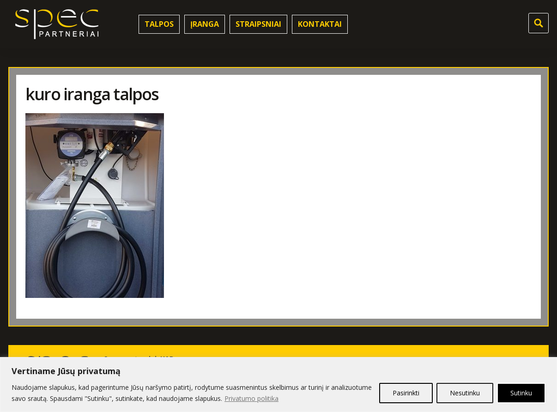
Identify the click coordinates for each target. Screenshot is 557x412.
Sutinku (521, 392)
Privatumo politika (251, 398)
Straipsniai (258, 24)
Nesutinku (465, 392)
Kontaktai (320, 24)
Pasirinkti (406, 392)
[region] (278, 384)
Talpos (159, 24)
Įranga (204, 24)
